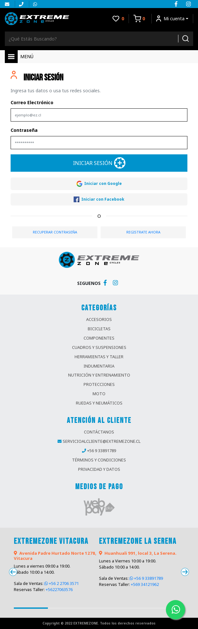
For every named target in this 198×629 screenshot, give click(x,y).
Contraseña (24, 130)
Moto (99, 394)
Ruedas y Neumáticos (99, 403)
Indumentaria (99, 366)
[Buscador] (89, 39)
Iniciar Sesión (99, 163)
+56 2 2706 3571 (61, 583)
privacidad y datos (99, 469)
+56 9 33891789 (101, 450)
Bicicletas (99, 329)
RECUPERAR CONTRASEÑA (55, 232)
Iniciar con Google (99, 184)
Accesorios (99, 319)
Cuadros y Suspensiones (99, 347)
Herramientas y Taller (99, 357)
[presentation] (13, 572)
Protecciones (99, 384)
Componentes (99, 338)
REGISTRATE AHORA (143, 232)
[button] (31, 608)
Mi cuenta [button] (170, 18)
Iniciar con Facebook (99, 199)
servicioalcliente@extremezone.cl (101, 441)
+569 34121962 (145, 584)
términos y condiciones (99, 460)
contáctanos (99, 432)
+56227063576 (59, 589)
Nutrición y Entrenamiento (99, 375)
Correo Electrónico (32, 102)
